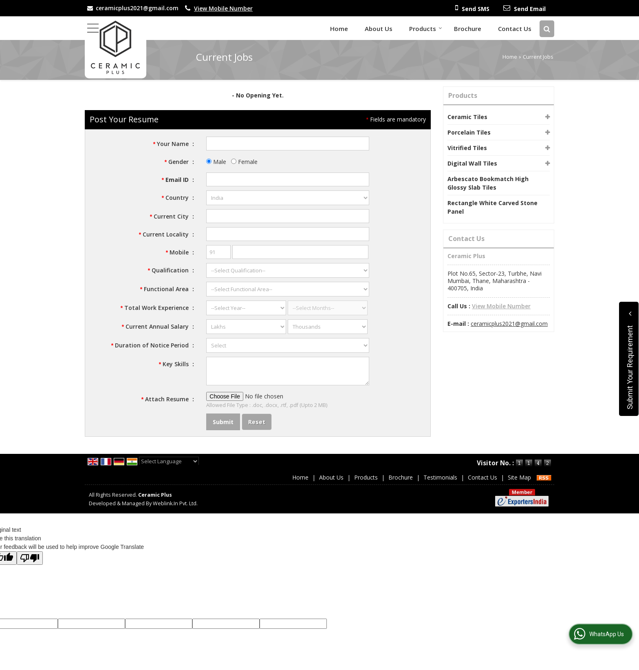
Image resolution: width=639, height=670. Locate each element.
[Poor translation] (30, 558)
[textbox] (287, 216)
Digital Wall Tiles (472, 163)
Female (244, 162)
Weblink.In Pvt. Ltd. (175, 503)
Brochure (467, 28)
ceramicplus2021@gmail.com (137, 8)
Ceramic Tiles (467, 117)
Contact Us (514, 28)
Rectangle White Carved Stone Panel (492, 207)
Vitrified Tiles (467, 148)
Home (339, 28)
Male (216, 162)
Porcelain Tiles (469, 132)
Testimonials (440, 477)
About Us (378, 28)
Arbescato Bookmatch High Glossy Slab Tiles (488, 183)
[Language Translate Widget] (169, 461)
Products (425, 28)
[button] (223, 8)
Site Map (519, 477)
